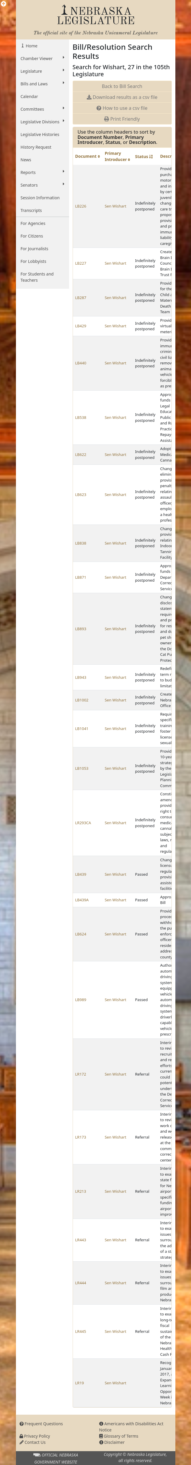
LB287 (80, 297)
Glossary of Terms (118, 1436)
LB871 (80, 577)
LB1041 (82, 728)
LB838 (80, 543)
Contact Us (32, 1442)
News (26, 159)
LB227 (80, 263)
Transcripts (31, 210)
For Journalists (34, 248)
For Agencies (33, 223)
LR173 (80, 1137)
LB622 (80, 454)
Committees (42, 109)
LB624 (80, 934)
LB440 (80, 363)
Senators (42, 185)
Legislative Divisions (42, 122)
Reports (42, 172)
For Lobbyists (33, 261)
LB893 (80, 628)
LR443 (80, 1239)
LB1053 (82, 768)
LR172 (80, 1074)
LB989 (80, 999)
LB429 (80, 325)
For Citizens (32, 236)
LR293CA (83, 822)
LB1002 (82, 700)
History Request (36, 147)
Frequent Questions (41, 1423)
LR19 (79, 1383)
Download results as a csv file (122, 97)
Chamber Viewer (42, 58)
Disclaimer (112, 1442)
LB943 (80, 677)
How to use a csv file (122, 108)
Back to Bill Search (122, 86)
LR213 (80, 1191)
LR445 (80, 1331)
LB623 (80, 494)
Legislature (42, 71)
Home (31, 46)
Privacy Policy (34, 1436)
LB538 (80, 417)
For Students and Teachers (37, 277)
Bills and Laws (42, 84)
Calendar (29, 96)
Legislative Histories (40, 134)
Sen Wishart (115, 206)
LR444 (80, 1282)
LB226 (80, 206)
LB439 (80, 874)
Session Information (40, 197)
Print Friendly (122, 119)
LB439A (82, 899)
